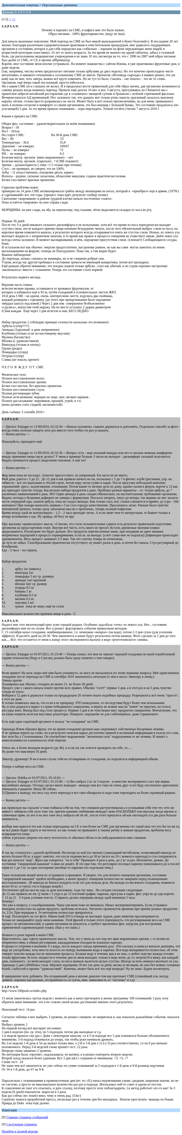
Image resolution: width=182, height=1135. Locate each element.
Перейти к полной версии (20, 1131)
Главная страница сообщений (27, 1117)
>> (13, 19)
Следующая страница (21, 1124)
